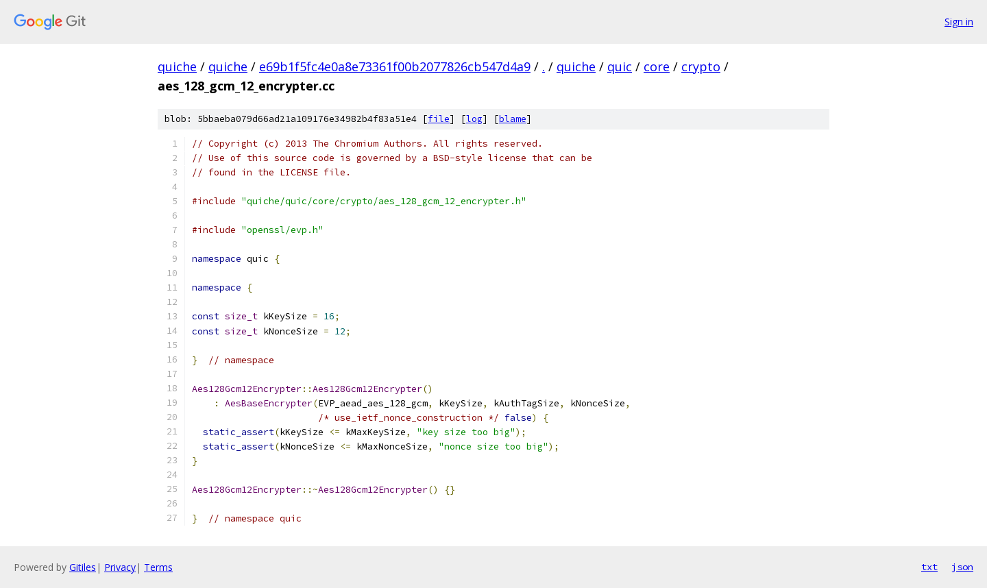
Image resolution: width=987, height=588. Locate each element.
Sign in (959, 21)
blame (512, 119)
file (439, 119)
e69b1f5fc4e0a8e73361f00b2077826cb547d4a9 (395, 66)
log (474, 119)
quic (619, 66)
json (962, 567)
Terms (158, 567)
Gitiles (82, 567)
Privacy (120, 567)
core (657, 66)
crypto (700, 66)
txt (929, 567)
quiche (177, 66)
